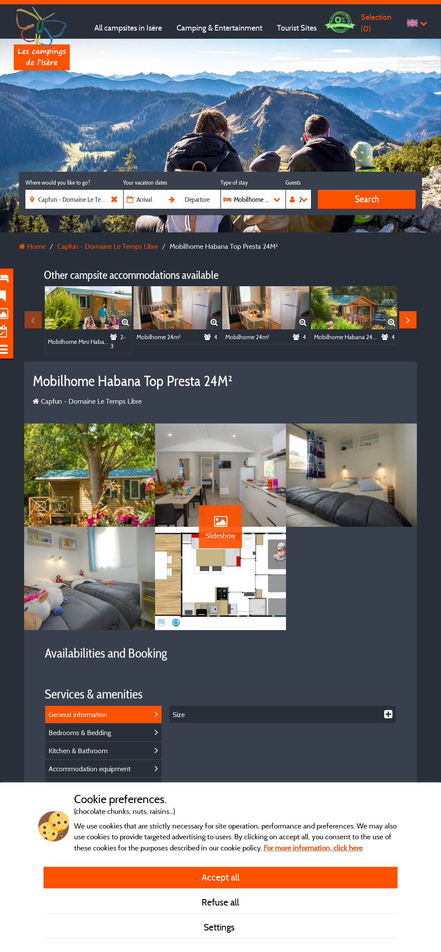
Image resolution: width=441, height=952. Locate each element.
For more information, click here (313, 847)
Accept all (220, 877)
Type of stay (234, 182)
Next (407, 319)
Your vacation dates (145, 182)
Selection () (376, 22)
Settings (220, 927)
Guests (293, 182)
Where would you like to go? (57, 182)
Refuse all (220, 902)
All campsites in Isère (128, 28)
